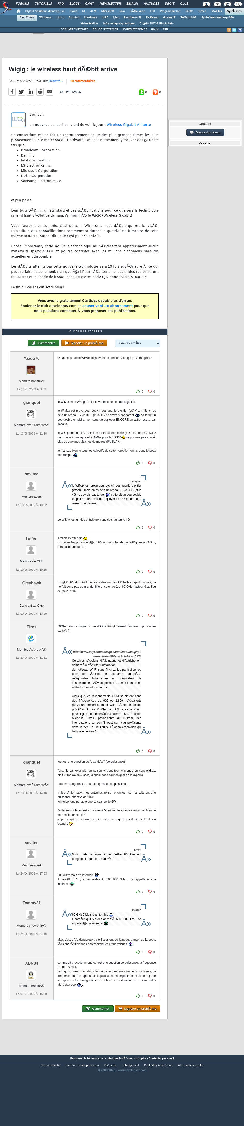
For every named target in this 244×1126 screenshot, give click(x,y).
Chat (89, 4)
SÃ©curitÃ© (188, 17)
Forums (22, 4)
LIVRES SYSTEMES (134, 29)
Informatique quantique (119, 23)
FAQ (60, 4)
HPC (105, 17)
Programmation (170, 11)
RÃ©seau (152, 17)
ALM (93, 11)
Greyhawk (31, 612)
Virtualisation (89, 23)
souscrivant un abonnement (107, 315)
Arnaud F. (56, 91)
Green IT (169, 17)
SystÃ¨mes (234, 11)
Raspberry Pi (132, 17)
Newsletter (110, 4)
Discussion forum (205, 132)
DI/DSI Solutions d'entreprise (45, 11)
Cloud (73, 11)
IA (83, 11)
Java (122, 11)
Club (184, 4)
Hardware (90, 17)
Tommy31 (32, 932)
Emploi (132, 4)
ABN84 (31, 992)
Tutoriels (43, 4)
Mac (116, 17)
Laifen (31, 568)
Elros (32, 656)
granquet (31, 431)
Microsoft (107, 11)
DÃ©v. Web (137, 11)
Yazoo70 (32, 387)
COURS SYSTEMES (105, 29)
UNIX (154, 29)
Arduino (73, 17)
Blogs (74, 4)
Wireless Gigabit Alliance (129, 134)
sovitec (31, 503)
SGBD (189, 11)
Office (202, 11)
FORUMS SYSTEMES (74, 29)
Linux (60, 17)
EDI (152, 11)
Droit (169, 4)
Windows (45, 17)
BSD (165, 29)
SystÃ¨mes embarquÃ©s (217, 17)
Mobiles (216, 11)
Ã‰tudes (151, 4)
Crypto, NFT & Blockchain (156, 23)
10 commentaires (82, 91)
